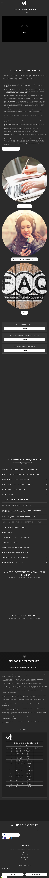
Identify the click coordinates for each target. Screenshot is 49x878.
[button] (4, 2)
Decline (13, 874)
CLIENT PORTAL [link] (24, 857)
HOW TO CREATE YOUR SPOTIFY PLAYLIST (24, 259)
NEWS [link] (24, 852)
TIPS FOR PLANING (25, 206)
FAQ (24, 312)
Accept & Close (36, 874)
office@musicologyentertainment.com (17, 92)
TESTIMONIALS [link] (24, 854)
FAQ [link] (24, 856)
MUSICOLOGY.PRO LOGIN (10, 148)
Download (24, 328)
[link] (24, 3)
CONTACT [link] (24, 859)
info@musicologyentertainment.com (21, 462)
